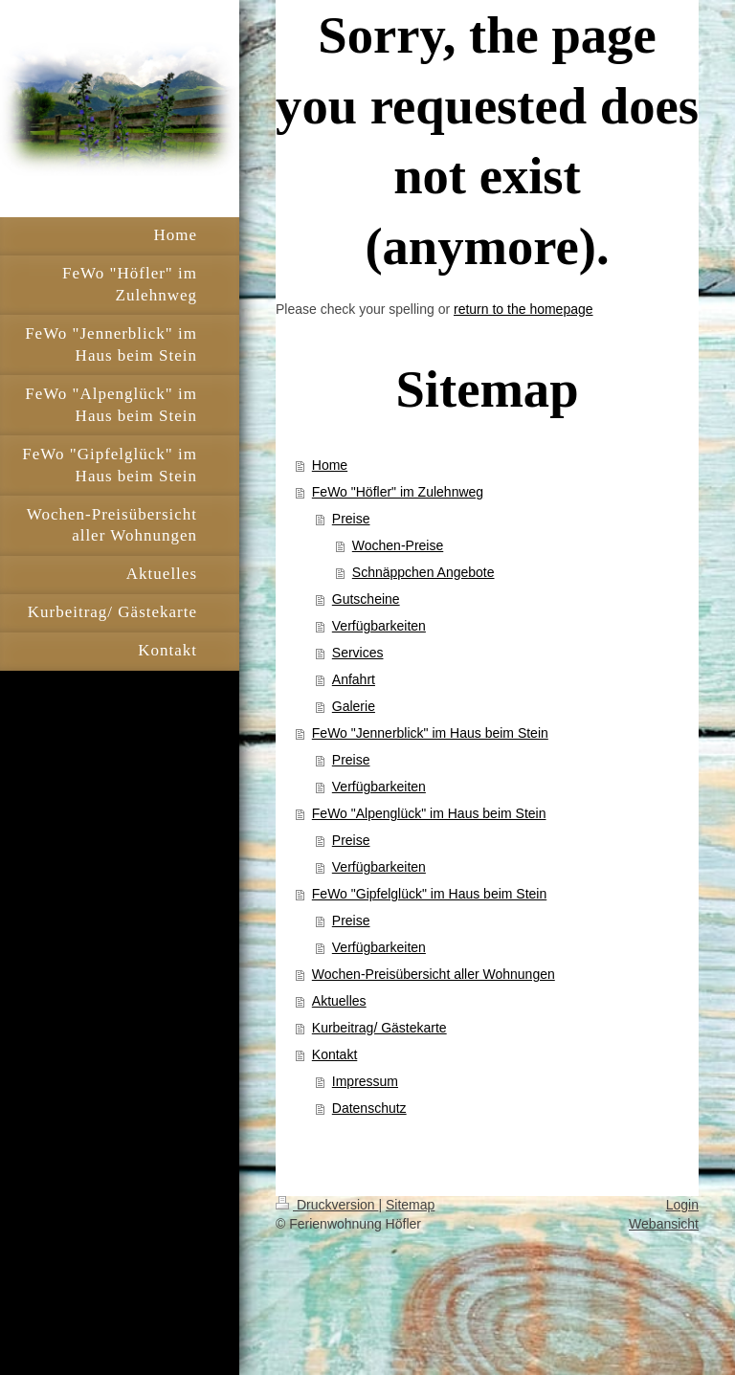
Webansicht (664, 1223)
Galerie (353, 706)
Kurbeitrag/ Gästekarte (379, 1027)
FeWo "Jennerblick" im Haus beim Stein (430, 733)
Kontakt (334, 1054)
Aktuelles (339, 1001)
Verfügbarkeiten (379, 625)
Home (329, 465)
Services (358, 652)
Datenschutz (369, 1108)
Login (682, 1204)
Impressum (365, 1081)
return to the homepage (523, 309)
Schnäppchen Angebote (423, 572)
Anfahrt (353, 679)
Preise (351, 518)
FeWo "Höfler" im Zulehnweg (397, 491)
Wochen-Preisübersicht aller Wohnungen (433, 974)
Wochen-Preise (397, 545)
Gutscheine (366, 599)
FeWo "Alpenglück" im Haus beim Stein (429, 813)
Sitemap (410, 1204)
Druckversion (327, 1204)
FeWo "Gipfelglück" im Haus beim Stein (429, 893)
